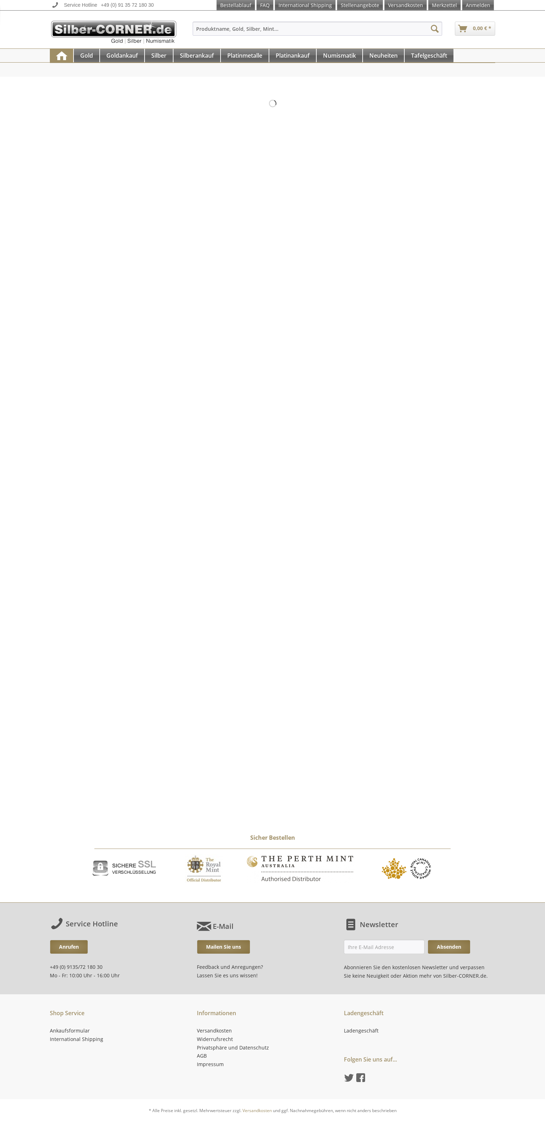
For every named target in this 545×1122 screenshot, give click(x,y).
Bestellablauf (235, 5)
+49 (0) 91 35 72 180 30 (127, 5)
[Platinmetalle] (245, 55)
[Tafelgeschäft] (429, 55)
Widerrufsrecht (215, 1039)
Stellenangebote (360, 5)
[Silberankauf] (197, 55)
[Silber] (159, 55)
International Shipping (305, 5)
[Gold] (86, 55)
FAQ (265, 5)
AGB (202, 1055)
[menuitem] (317, 32)
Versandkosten (405, 5)
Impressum (210, 1064)
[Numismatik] (339, 55)
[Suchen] (434, 29)
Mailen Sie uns (223, 946)
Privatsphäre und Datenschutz (233, 1047)
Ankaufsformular (70, 1030)
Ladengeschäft (361, 1030)
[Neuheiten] (383, 55)
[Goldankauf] (122, 55)
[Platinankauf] (292, 55)
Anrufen (69, 946)
